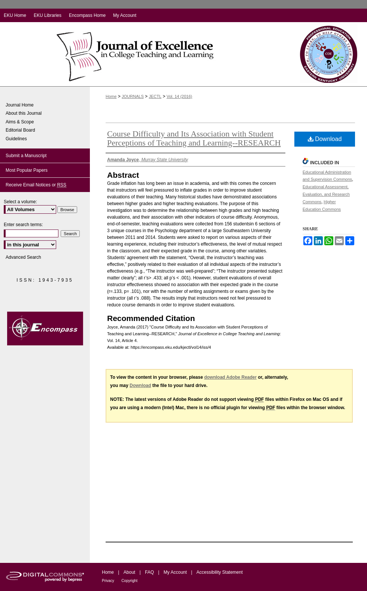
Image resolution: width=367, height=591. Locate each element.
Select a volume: (20, 201)
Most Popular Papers (27, 170)
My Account (175, 572)
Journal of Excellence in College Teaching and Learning (145, 54)
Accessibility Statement (220, 572)
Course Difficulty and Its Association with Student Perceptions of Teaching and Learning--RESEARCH (194, 138)
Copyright (129, 581)
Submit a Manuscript (26, 155)
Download (325, 139)
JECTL (155, 96)
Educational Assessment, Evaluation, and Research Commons (326, 194)
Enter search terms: (23, 224)
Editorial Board (20, 130)
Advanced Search (23, 257)
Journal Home (20, 105)
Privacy (108, 581)
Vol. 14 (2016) (179, 96)
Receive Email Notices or (36, 185)
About (129, 572)
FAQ (149, 572)
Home (111, 96)
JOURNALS (133, 96)
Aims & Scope (20, 121)
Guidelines (16, 138)
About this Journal (24, 113)
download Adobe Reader (230, 377)
